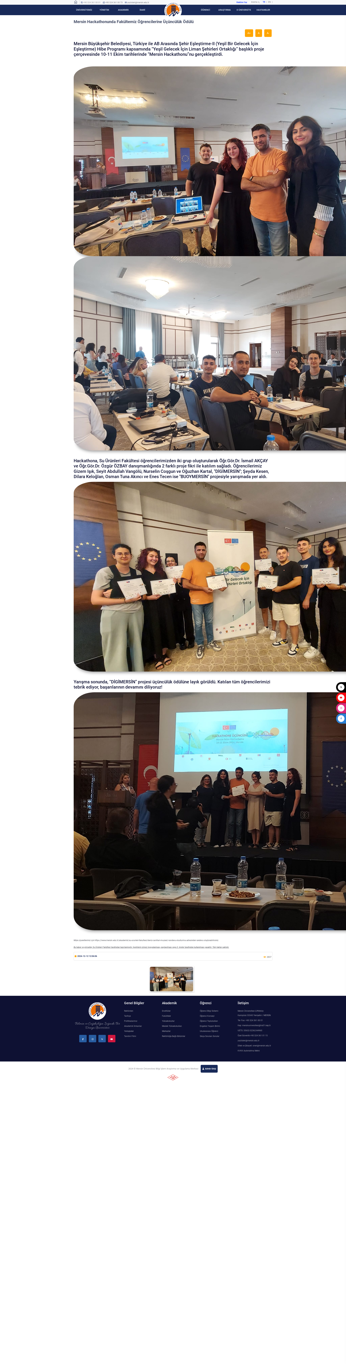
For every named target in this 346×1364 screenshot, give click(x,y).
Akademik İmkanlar (133, 1026)
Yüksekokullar (168, 1021)
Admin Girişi (210, 1069)
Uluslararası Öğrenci (209, 1031)
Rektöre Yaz (241, 2)
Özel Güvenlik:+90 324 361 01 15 (253, 1035)
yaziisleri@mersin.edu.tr (138, 2)
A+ (249, 33)
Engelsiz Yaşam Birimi (210, 1026)
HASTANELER (263, 10)
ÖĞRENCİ (205, 10)
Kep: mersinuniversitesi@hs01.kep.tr (254, 1025)
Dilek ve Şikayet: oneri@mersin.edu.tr (254, 1045)
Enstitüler (166, 1011)
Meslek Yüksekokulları (172, 1026)
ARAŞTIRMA (224, 10)
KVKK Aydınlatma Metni (249, 1051)
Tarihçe (127, 1016)
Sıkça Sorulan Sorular (209, 1036)
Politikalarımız (130, 1021)
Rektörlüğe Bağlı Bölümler (173, 1036)
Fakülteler (166, 1016)
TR (264, 2)
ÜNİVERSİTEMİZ (84, 10)
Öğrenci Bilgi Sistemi (209, 1011)
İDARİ (142, 10)
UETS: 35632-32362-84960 (250, 1030)
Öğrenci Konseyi (207, 1016)
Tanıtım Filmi (130, 1036)
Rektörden (128, 1011)
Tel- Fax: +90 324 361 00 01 (250, 1020)
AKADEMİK (123, 10)
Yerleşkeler (129, 1031)
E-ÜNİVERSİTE (244, 10)
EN (269, 2)
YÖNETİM (104, 10)
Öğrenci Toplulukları (209, 1021)
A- (268, 33)
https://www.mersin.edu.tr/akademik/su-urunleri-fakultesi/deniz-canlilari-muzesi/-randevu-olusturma (140, 940)
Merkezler (166, 1031)
